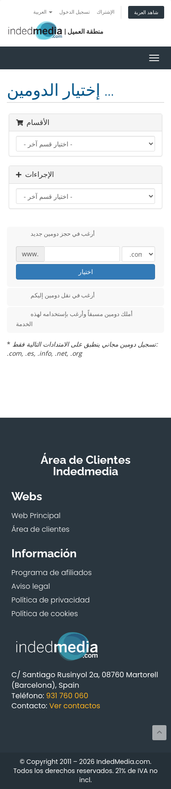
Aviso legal (30, 586)
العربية (42, 11)
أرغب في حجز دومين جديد (55, 234)
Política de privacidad (50, 600)
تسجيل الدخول (74, 11)
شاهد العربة (146, 12)
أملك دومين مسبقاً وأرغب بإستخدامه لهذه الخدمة (74, 319)
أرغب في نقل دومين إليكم (55, 296)
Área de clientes (40, 529)
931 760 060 (67, 695)
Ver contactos (74, 706)
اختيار (85, 271)
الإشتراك (105, 11)
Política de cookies (44, 613)
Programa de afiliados (51, 572)
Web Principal (36, 515)
